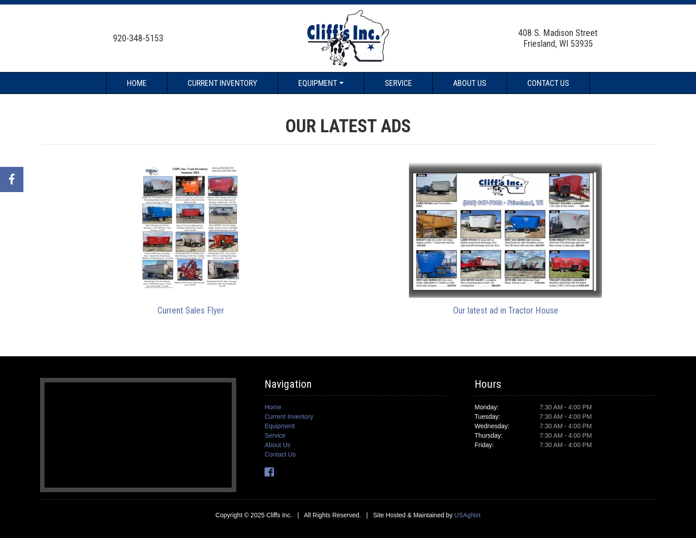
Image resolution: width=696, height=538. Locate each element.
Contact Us (548, 83)
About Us (469, 83)
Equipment (317, 83)
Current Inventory (222, 83)
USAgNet (467, 515)
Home (137, 83)
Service (398, 83)
